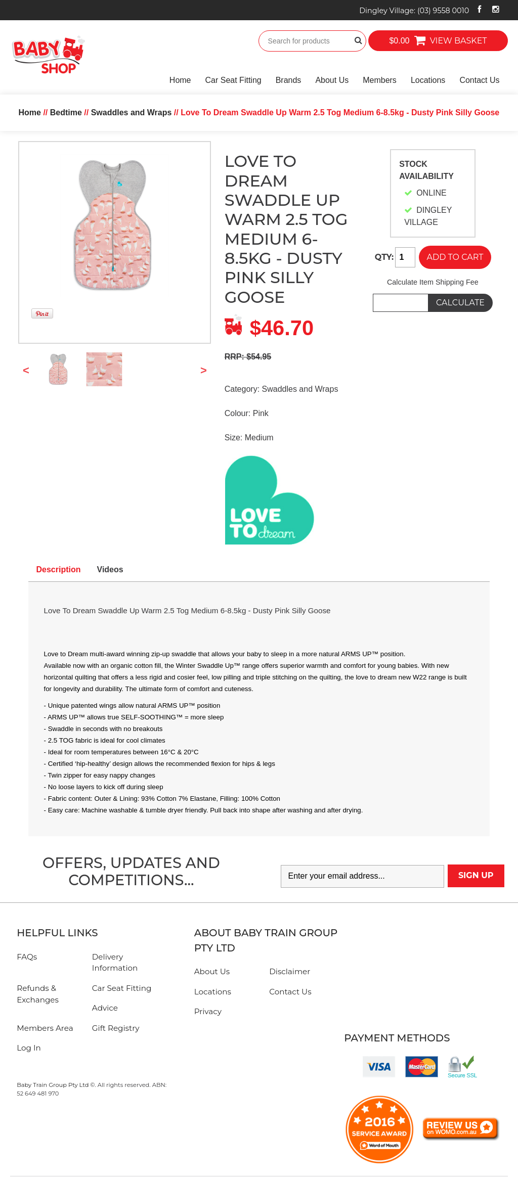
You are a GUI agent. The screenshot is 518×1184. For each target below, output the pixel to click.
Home (180, 80)
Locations (428, 80)
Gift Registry (116, 1028)
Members (380, 80)
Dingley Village (414, 10)
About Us (332, 80)
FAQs (27, 957)
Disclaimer (289, 971)
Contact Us (479, 80)
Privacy (208, 1011)
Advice (105, 1008)
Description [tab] (58, 569)
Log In (29, 1048)
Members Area (45, 1028)
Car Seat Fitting (233, 80)
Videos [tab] (110, 569)
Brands (288, 80)
